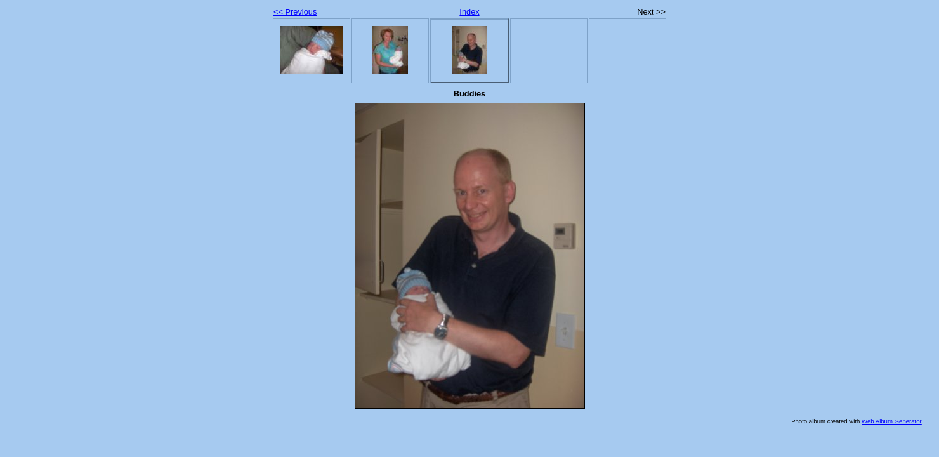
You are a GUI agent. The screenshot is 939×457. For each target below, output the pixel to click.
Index (469, 12)
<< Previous (295, 12)
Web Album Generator (892, 421)
